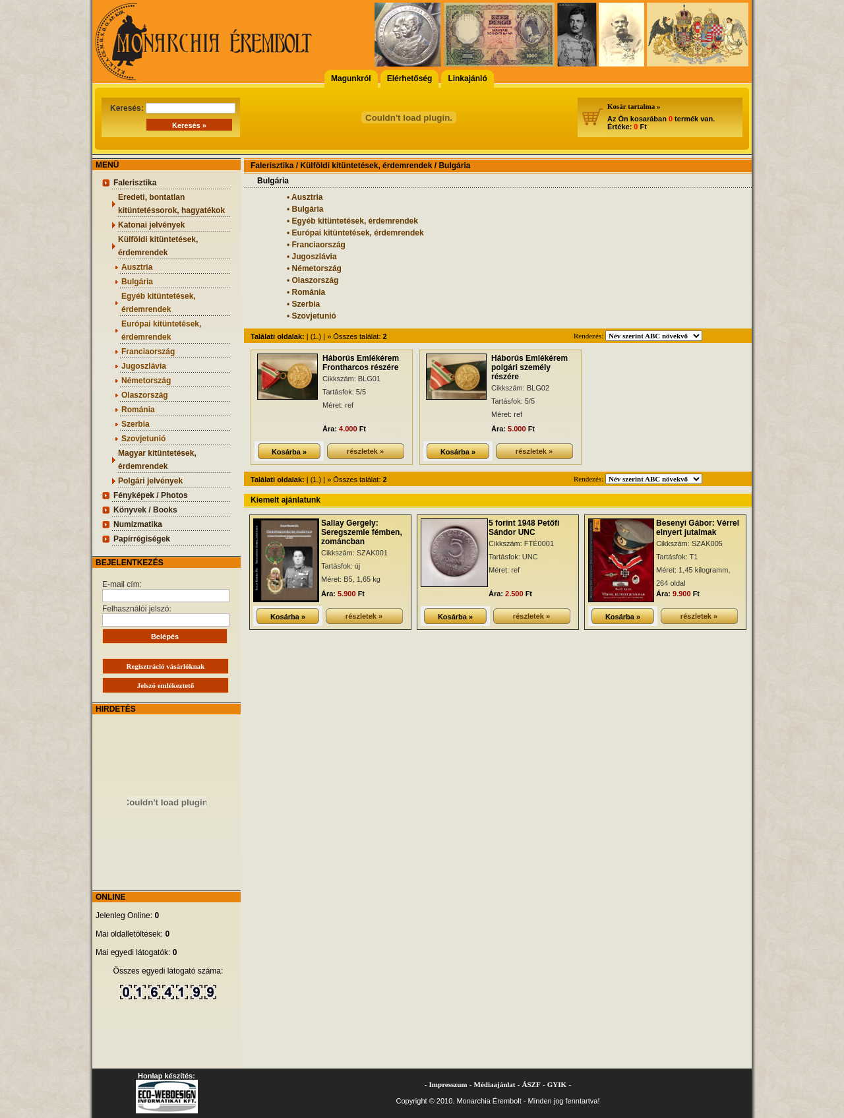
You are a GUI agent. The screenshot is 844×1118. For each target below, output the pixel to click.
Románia (138, 409)
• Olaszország (312, 280)
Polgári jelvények (150, 480)
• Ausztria (304, 197)
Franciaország (148, 351)
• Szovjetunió (311, 316)
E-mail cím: (165, 591)
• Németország (314, 268)
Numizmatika (137, 524)
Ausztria (136, 267)
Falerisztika (134, 182)
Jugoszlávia (143, 366)
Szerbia (135, 424)
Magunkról (351, 78)
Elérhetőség (410, 78)
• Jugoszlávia (312, 256)
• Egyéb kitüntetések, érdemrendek (352, 221)
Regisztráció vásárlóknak (166, 666)
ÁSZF (531, 1084)
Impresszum (448, 1084)
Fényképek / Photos (150, 495)
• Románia (306, 292)
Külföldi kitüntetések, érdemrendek (158, 246)
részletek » (365, 451)
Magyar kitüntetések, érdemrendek (157, 460)
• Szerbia (303, 304)
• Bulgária (305, 209)
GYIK (556, 1084)
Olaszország (144, 395)
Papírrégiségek (141, 538)
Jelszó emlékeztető (165, 685)
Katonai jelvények (151, 225)
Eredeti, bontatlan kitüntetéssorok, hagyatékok (171, 204)
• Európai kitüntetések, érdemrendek (355, 232)
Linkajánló (467, 78)
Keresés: (172, 108)
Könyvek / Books (145, 509)
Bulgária (137, 281)
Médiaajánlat (495, 1084)
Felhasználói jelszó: (165, 615)
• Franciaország (316, 244)
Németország (146, 380)
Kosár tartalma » (633, 106)
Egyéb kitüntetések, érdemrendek (158, 303)
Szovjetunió (143, 438)
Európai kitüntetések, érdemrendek (161, 330)
